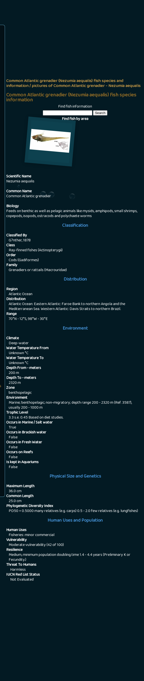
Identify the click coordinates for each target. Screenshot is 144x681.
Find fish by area (75, 119)
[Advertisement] (75, 63)
